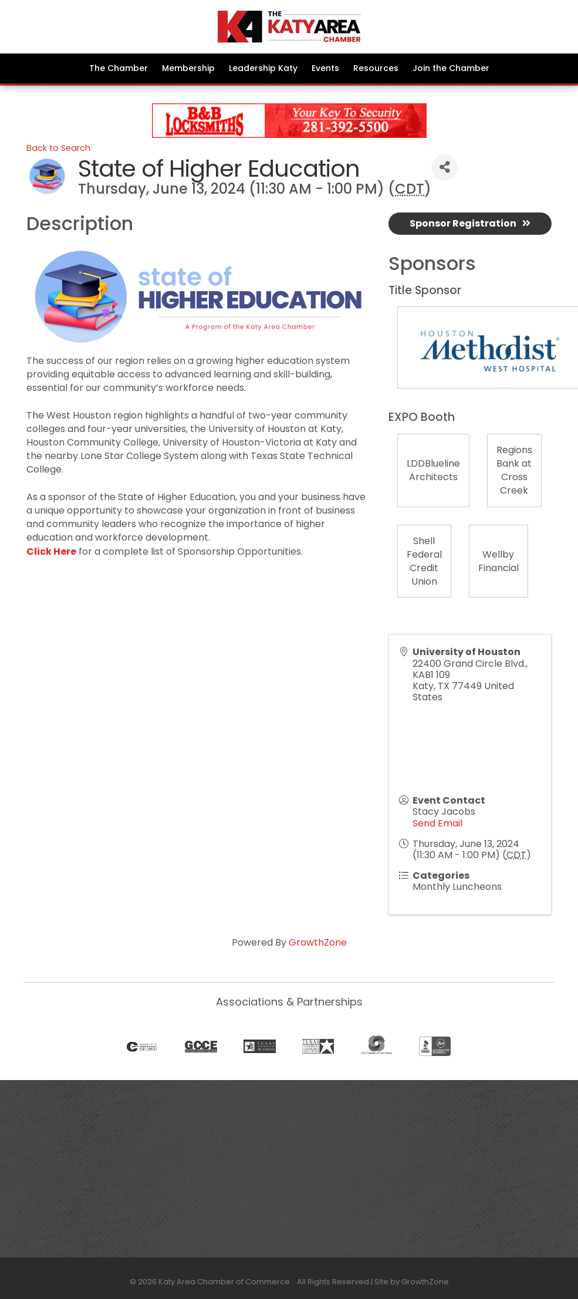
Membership (188, 68)
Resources (375, 68)
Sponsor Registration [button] (470, 223)
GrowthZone (318, 942)
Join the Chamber (451, 68)
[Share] (444, 167)
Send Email (437, 823)
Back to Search (58, 148)
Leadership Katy (263, 68)
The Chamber (118, 68)
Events (325, 68)
